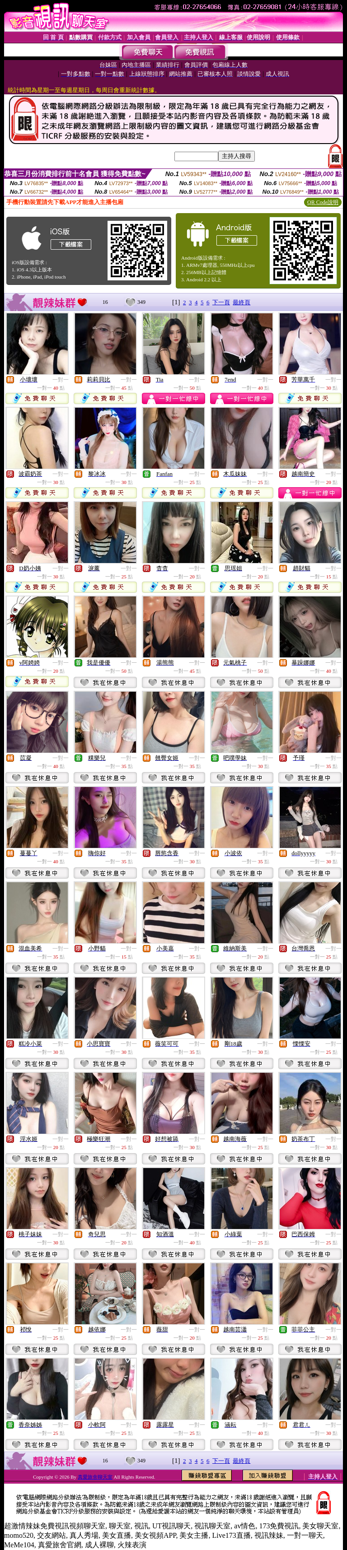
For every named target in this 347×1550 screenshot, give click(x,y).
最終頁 (241, 302)
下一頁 (221, 302)
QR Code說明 (322, 202)
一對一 (60, 380)
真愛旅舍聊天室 (95, 1477)
